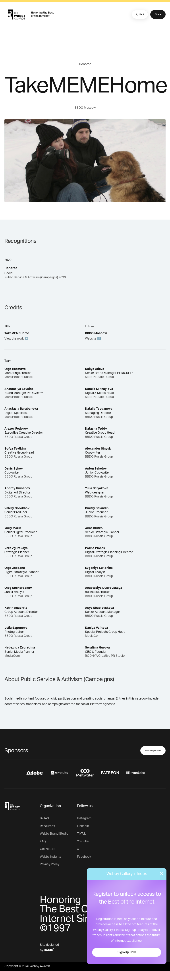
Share (158, 14)
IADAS (44, 818)
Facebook (84, 856)
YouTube (83, 841)
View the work (14, 338)
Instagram (84, 818)
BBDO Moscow (85, 107)
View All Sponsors (153, 750)
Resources (47, 826)
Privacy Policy (49, 864)
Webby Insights (50, 856)
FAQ (43, 841)
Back (139, 14)
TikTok (81, 833)
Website (90, 338)
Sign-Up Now (127, 952)
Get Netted (47, 849)
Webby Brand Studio (54, 833)
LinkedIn (83, 826)
